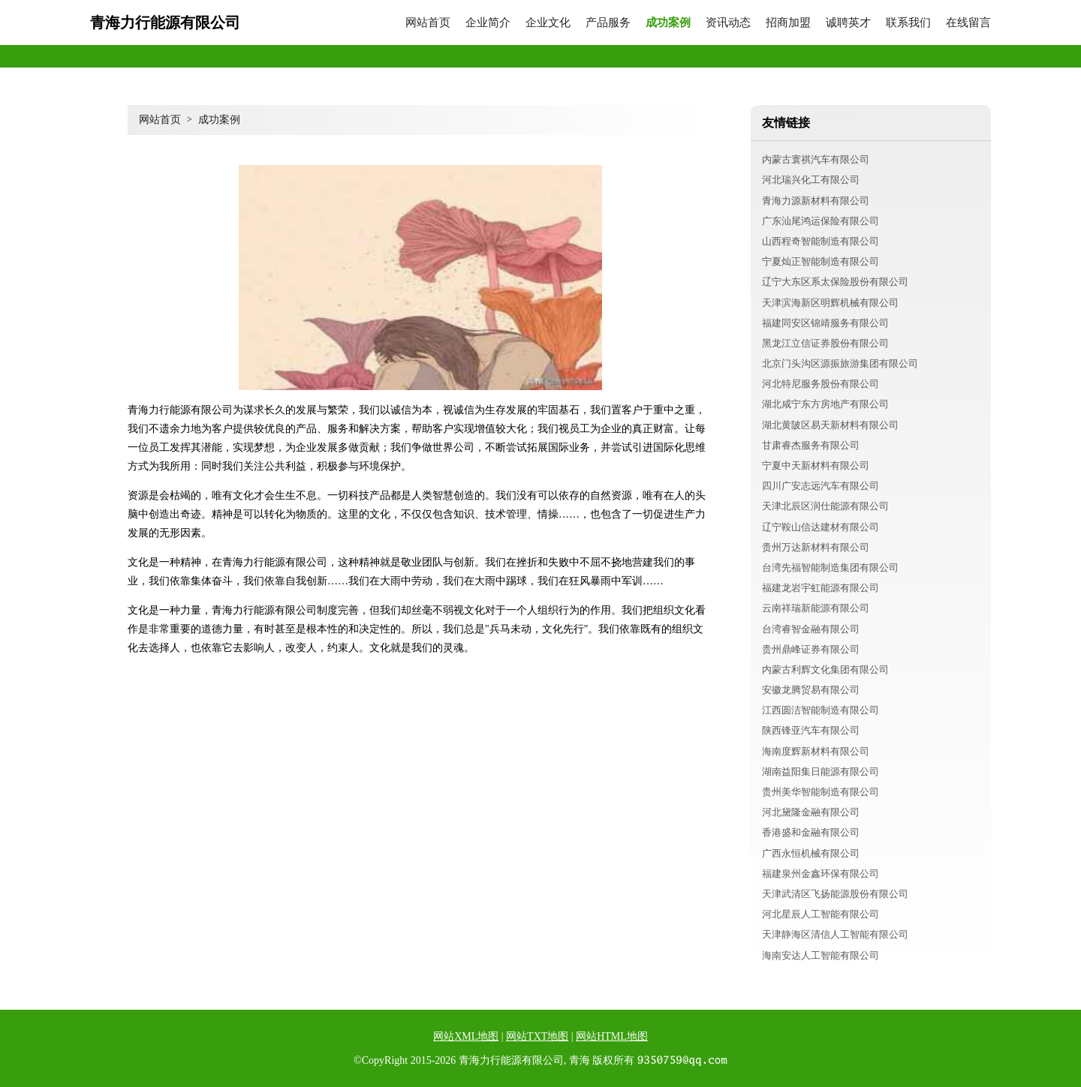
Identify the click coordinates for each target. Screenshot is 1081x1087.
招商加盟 (788, 23)
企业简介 (487, 23)
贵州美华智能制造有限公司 (820, 791)
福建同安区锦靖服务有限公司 (825, 323)
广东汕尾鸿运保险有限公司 (820, 221)
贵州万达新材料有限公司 (815, 547)
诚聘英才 (848, 23)
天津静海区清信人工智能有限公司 (835, 934)
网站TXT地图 (537, 1036)
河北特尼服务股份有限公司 (820, 383)
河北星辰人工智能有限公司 (820, 914)
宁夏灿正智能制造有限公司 (820, 261)
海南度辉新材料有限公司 (815, 751)
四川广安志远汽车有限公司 (820, 485)
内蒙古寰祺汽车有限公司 (815, 159)
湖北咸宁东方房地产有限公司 (825, 404)
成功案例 (668, 23)
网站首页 (427, 23)
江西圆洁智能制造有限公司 (820, 710)
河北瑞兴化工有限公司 (811, 179)
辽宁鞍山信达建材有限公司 (820, 527)
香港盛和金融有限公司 (811, 832)
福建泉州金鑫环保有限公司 (820, 873)
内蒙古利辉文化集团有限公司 (825, 669)
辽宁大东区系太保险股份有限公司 (835, 281)
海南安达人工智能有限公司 (820, 955)
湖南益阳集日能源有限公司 (820, 771)
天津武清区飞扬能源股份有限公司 (835, 893)
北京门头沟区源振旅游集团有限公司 (840, 363)
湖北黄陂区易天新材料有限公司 (830, 425)
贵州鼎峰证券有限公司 (811, 649)
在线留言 (968, 23)
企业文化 (548, 23)
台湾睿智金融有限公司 (811, 629)
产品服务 (608, 23)
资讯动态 (728, 23)
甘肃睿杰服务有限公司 (811, 445)
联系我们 (908, 23)
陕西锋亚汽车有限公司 (811, 730)
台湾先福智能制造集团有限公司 (830, 567)
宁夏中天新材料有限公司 (815, 465)
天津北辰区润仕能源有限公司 (825, 506)
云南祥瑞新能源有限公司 (815, 608)
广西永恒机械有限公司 (811, 853)
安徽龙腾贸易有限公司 (811, 689)
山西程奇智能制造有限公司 (820, 241)
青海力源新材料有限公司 (815, 200)
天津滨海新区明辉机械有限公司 (830, 302)
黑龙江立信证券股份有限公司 (825, 343)
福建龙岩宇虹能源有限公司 (820, 587)
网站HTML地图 (612, 1036)
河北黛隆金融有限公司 (811, 812)
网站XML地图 (465, 1036)
